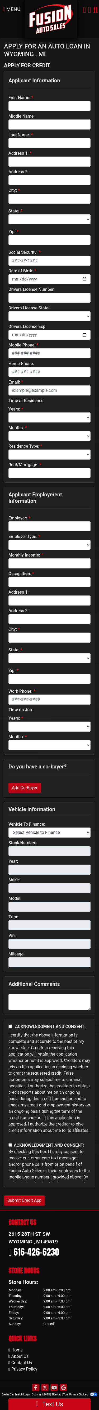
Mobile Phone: (22, 345)
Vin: (12, 935)
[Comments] (49, 1002)
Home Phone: (21, 363)
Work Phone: (20, 691)
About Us (20, 1356)
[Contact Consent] (10, 1145)
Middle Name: (21, 116)
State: (14, 210)
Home (17, 1350)
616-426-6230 (36, 1252)
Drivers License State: (29, 307)
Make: (14, 879)
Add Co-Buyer (24, 787)
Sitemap (56, 1394)
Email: (14, 382)
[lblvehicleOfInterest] (49, 833)
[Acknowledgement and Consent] (10, 1026)
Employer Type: (22, 536)
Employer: (17, 518)
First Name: (19, 97)
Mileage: (16, 954)
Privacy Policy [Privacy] (24, 1369)
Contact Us (21, 1362)
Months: (16, 427)
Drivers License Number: (31, 289)
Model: (14, 898)
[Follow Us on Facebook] (35, 1388)
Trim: (13, 916)
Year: (13, 861)
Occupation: (19, 573)
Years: (14, 409)
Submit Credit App (24, 1200)
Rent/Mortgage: (23, 464)
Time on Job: (20, 709)
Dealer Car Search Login (16, 1394)
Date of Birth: (20, 270)
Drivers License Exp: (27, 326)
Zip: (12, 231)
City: (12, 190)
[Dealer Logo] (51, 18)
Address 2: (18, 171)
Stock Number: (22, 842)
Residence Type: (23, 446)
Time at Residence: (26, 400)
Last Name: (19, 134)
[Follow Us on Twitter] (45, 1388)
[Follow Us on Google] (63, 1388)
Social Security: (23, 252)
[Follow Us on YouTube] (54, 1388)
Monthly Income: (24, 555)
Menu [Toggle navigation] (12, 9)
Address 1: (18, 153)
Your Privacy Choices (80, 1394)
